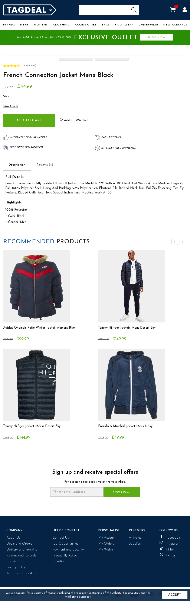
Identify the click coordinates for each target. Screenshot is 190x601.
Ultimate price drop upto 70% (95, 37)
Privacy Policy (16, 567)
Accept (174, 595)
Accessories (86, 25)
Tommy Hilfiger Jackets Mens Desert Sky (129, 328)
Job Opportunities (65, 543)
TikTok (166, 549)
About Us (13, 537)
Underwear (148, 25)
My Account (107, 537)
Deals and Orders (19, 543)
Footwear (124, 25)
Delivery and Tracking (21, 549)
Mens (24, 25)
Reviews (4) (45, 165)
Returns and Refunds (21, 555)
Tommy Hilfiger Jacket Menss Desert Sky (34, 426)
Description (17, 165)
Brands (9, 25)
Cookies (12, 561)
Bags (106, 25)
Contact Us (60, 537)
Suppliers (135, 543)
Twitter (167, 555)
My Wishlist (106, 549)
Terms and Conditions (21, 573)
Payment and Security (68, 549)
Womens (41, 25)
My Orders (106, 543)
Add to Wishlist (73, 120)
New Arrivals (175, 25)
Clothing (61, 25)
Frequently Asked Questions (64, 558)
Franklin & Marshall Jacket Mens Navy (128, 426)
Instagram (169, 543)
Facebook (169, 537)
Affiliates (135, 537)
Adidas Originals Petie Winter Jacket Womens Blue (42, 328)
